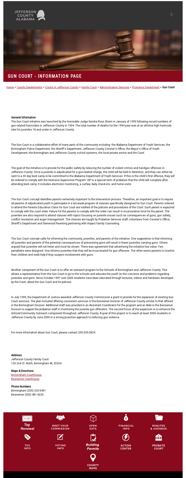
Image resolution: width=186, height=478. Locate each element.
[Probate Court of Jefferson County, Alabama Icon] (159, 441)
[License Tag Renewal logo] (27, 421)
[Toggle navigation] (129, 15)
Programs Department (145, 87)
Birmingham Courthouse (26, 375)
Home (10, 87)
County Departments (29, 87)
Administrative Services (114, 87)
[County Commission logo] (60, 421)
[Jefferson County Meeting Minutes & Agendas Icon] (159, 421)
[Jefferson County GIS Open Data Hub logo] (93, 421)
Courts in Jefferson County (61, 87)
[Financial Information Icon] (126, 421)
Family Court (89, 87)
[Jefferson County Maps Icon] (93, 461)
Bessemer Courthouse (25, 379)
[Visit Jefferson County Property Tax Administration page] (27, 441)
